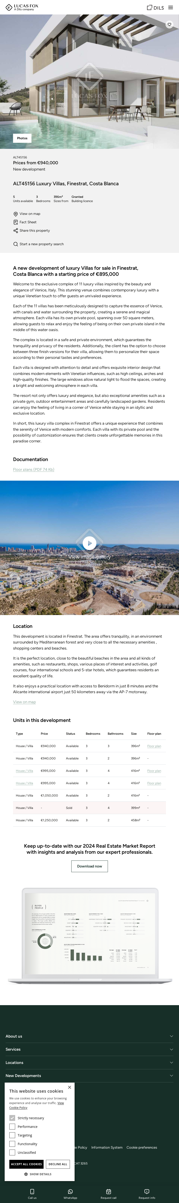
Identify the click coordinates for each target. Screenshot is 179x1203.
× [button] (69, 1087)
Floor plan (154, 746)
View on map (26, 214)
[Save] (169, 24)
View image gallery (89, 547)
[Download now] (89, 937)
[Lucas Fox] (22, 7)
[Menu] (170, 7)
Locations (14, 1062)
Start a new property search (38, 244)
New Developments (23, 1075)
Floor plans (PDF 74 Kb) (34, 469)
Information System (108, 1147)
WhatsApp (70, 1194)
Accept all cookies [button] (26, 1164)
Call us (32, 1194)
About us (14, 1036)
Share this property (31, 230)
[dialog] (40, 1132)
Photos (22, 138)
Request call (109, 1194)
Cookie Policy (78, 1147)
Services (13, 1049)
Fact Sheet (25, 222)
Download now (89, 866)
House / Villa (24, 771)
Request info (147, 1194)
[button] (39, 1174)
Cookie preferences (143, 1147)
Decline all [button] (58, 1164)
